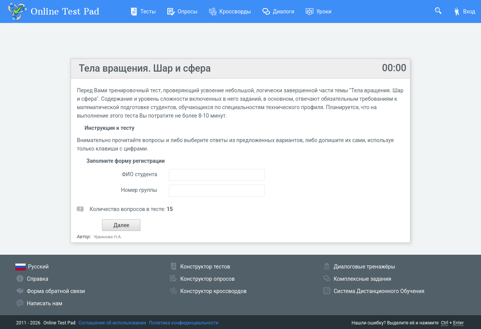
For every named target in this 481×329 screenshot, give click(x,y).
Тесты (143, 11)
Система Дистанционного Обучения (379, 291)
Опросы (182, 11)
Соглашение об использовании (112, 323)
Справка (37, 279)
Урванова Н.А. (108, 236)
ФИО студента (139, 174)
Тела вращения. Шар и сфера (145, 68)
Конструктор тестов (205, 267)
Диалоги (278, 11)
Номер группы (139, 190)
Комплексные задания (362, 279)
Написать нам (44, 303)
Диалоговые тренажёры (364, 267)
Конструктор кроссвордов (213, 291)
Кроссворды (230, 11)
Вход (464, 11)
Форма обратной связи (56, 291)
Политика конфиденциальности (184, 323)
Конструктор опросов (207, 279)
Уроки (318, 11)
